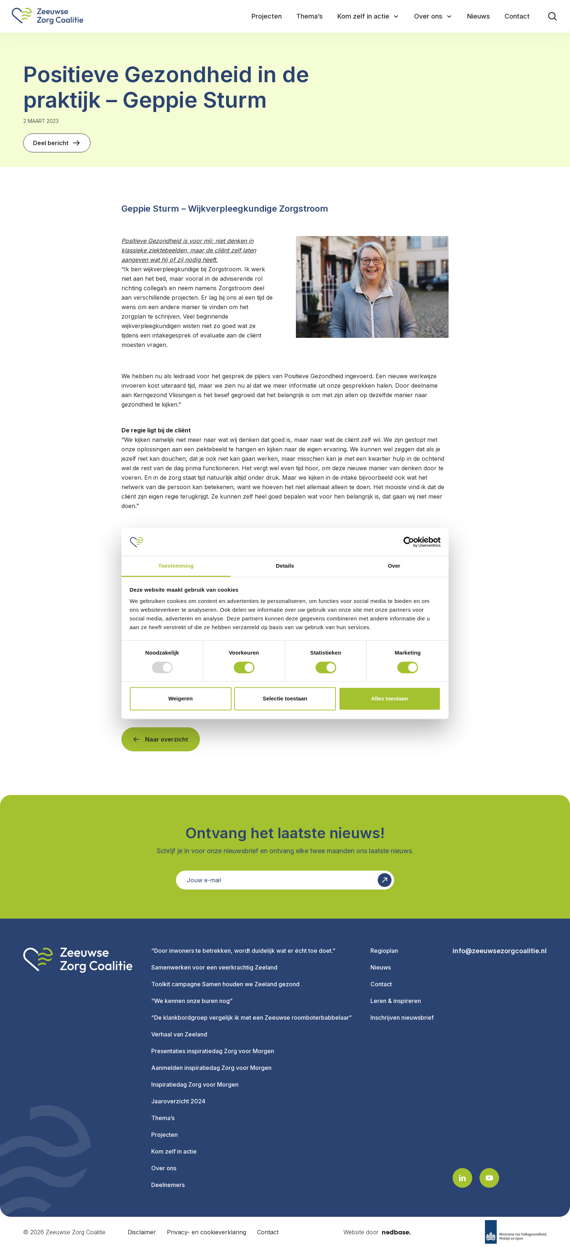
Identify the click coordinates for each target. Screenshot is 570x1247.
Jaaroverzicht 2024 (178, 1101)
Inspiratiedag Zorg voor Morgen (194, 1084)
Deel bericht (57, 142)
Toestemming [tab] (176, 566)
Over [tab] (394, 566)
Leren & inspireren (395, 1001)
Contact (381, 984)
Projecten (164, 1135)
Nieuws (380, 967)
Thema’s (162, 1118)
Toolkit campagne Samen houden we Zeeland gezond (225, 984)
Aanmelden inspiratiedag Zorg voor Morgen (211, 1068)
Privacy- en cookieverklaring (206, 1232)
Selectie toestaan (285, 699)
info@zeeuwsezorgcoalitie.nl (500, 951)
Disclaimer (142, 1232)
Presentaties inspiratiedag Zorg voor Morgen (212, 1051)
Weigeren (180, 699)
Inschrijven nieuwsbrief (402, 1017)
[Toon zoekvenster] (552, 16)
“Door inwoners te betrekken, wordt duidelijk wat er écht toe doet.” (243, 951)
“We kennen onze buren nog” (192, 1001)
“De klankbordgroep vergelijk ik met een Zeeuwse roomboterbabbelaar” (251, 1017)
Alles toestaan (389, 699)
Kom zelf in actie (174, 1151)
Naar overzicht (166, 739)
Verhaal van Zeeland (179, 1034)
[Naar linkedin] (462, 1178)
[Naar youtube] (489, 1178)
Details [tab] (285, 566)
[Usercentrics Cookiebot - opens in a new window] (409, 541)
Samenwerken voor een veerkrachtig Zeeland (214, 967)
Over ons (163, 1168)
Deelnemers (168, 1185)
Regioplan (384, 951)
